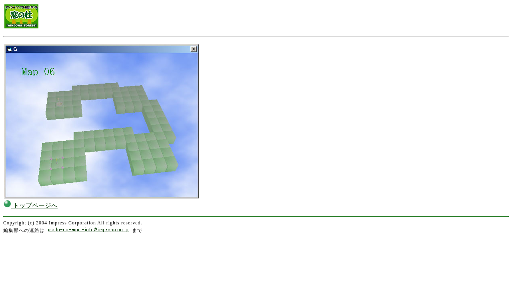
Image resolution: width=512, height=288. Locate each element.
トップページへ (30, 205)
